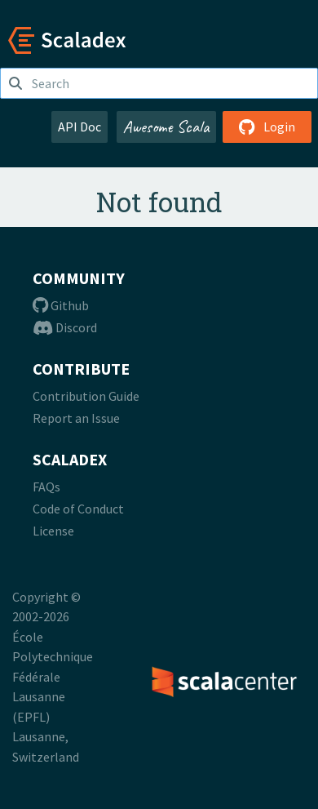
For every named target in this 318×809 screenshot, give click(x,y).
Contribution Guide (86, 396)
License (53, 530)
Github (61, 305)
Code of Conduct (78, 508)
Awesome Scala (166, 126)
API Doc (79, 126)
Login (267, 126)
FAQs (46, 486)
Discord (65, 327)
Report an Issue (76, 418)
